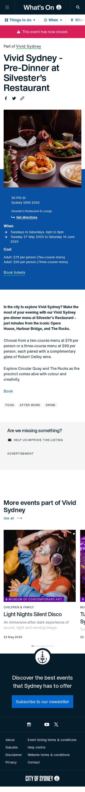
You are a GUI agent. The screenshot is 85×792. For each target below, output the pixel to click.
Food (9, 405)
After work (30, 405)
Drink (51, 405)
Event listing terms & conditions (52, 739)
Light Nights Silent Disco (33, 614)
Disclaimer (13, 754)
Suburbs (11, 747)
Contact (34, 762)
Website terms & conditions (49, 754)
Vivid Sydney (28, 46)
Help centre (36, 747)
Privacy (11, 762)
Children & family (19, 607)
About (10, 739)
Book (8, 391)
